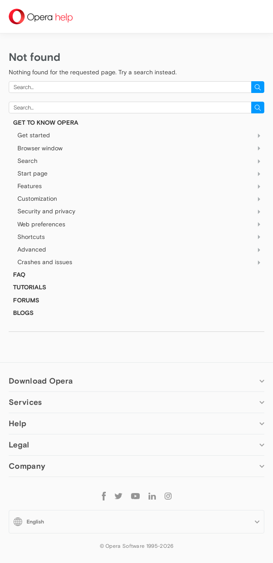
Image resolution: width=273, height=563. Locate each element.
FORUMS (26, 300)
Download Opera (41, 380)
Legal (19, 444)
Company (27, 465)
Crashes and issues (140, 262)
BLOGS (23, 312)
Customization (140, 199)
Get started (140, 135)
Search (140, 161)
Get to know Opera (45, 122)
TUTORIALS (29, 287)
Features (140, 186)
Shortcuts (140, 237)
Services (25, 402)
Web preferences (140, 224)
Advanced (140, 250)
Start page (140, 174)
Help (17, 423)
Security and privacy (140, 211)
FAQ (19, 274)
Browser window (140, 148)
